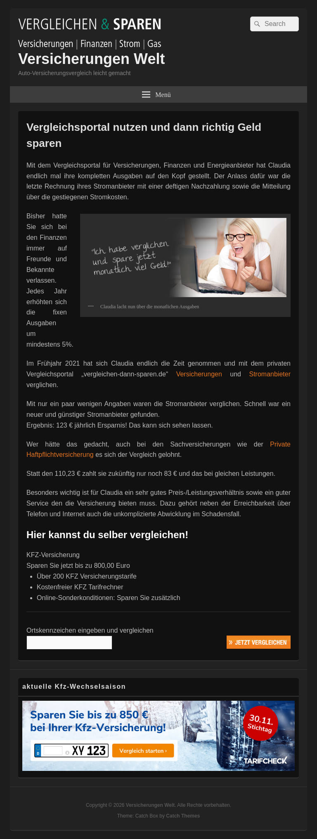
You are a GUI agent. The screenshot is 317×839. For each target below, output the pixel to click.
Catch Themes (183, 816)
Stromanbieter (270, 374)
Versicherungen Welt (91, 58)
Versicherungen (199, 374)
